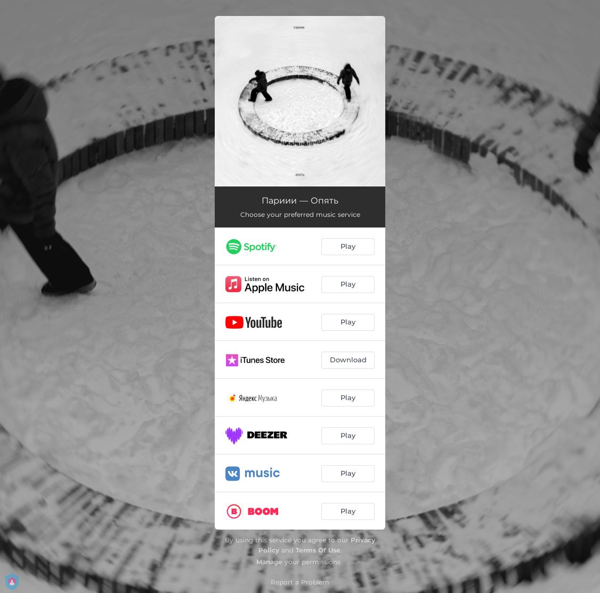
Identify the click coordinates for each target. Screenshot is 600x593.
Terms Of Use (318, 550)
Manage (269, 562)
